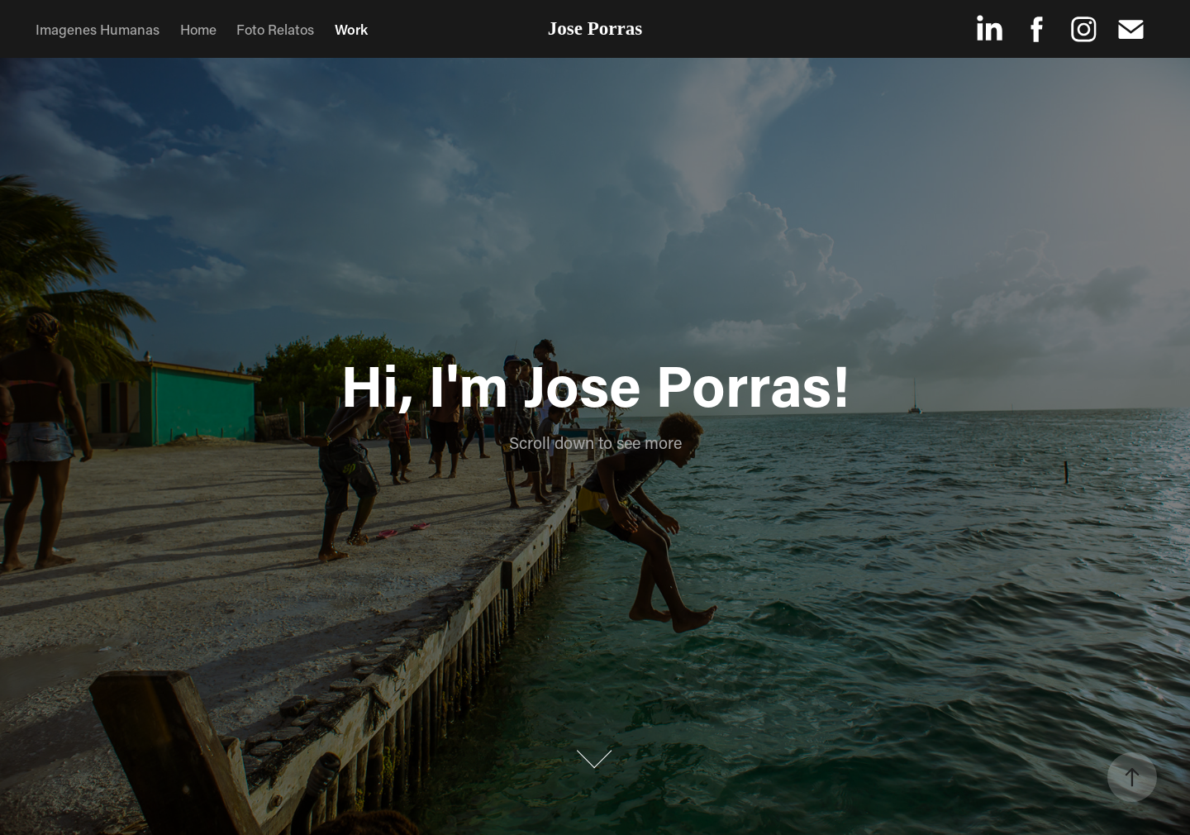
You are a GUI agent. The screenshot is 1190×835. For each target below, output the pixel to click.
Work (351, 29)
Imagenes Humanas (97, 29)
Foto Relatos (275, 29)
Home (198, 29)
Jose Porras (595, 28)
